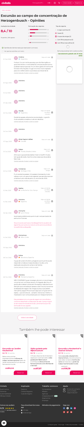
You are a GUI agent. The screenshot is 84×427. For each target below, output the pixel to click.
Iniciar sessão (67, 3)
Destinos (24, 389)
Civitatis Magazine (27, 391)
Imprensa (3, 391)
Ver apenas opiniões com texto (14, 51)
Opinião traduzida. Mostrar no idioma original (26, 73)
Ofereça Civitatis (5, 396)
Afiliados (44, 391)
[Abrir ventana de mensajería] (4, 423)
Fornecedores (46, 389)
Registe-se (78, 3)
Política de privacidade (71, 424)
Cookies (81, 424)
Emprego (45, 400)
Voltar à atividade (6, 10)
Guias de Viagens (26, 394)
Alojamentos (46, 398)
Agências (45, 394)
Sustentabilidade (5, 394)
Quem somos (4, 389)
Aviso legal (61, 424)
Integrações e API (48, 396)
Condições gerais (52, 424)
